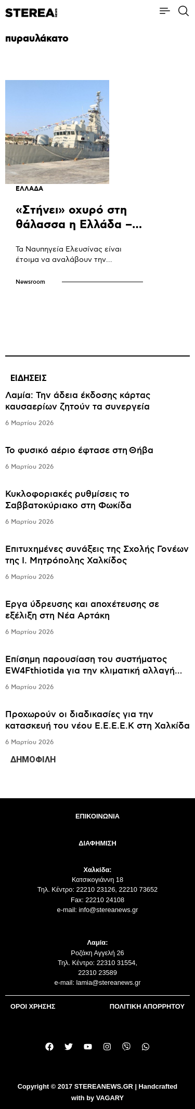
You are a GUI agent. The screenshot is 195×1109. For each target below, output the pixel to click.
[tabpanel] (97, 569)
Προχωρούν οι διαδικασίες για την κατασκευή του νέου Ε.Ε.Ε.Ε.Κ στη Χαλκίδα (97, 720)
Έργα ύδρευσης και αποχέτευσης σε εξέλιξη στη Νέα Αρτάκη (82, 610)
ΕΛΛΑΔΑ (29, 189)
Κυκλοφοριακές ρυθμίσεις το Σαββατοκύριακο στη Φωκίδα (68, 500)
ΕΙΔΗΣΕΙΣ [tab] (28, 378)
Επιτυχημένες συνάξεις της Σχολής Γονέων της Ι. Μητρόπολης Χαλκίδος (97, 555)
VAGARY (110, 1098)
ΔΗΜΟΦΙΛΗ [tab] (33, 759)
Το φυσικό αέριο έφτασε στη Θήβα (79, 450)
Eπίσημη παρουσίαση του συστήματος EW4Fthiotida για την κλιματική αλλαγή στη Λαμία (90, 671)
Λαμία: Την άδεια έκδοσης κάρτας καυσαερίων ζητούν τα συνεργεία (77, 401)
